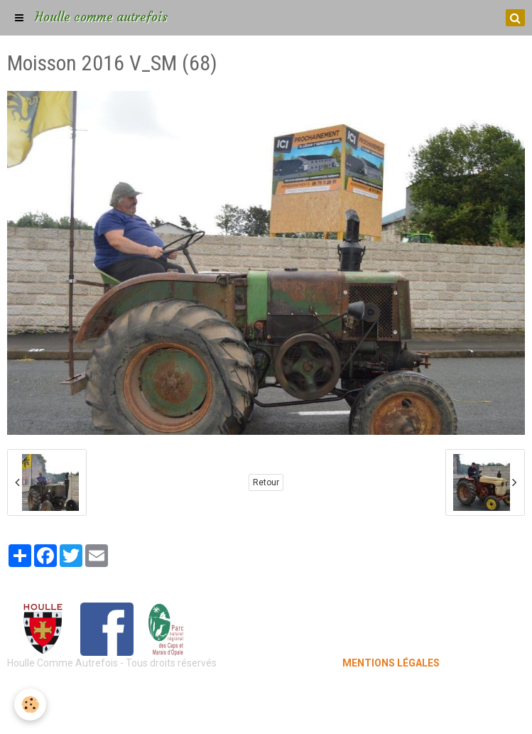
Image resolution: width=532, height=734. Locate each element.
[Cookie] (30, 704)
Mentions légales (266, 691)
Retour (266, 482)
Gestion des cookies (266, 712)
